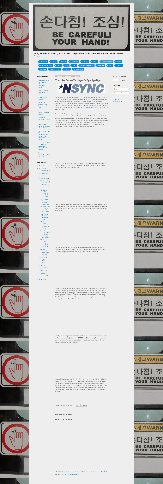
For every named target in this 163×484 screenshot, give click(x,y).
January (43, 276)
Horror (58, 65)
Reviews (43, 69)
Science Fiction (55, 69)
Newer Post (59, 471)
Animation (43, 62)
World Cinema (78, 69)
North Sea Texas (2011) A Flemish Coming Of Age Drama (45, 234)
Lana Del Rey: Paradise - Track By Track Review (44, 126)
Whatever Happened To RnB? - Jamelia (44, 119)
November (44, 173)
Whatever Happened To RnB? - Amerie (44, 154)
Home (82, 471)
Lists (74, 65)
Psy (84, 107)
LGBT (66, 65)
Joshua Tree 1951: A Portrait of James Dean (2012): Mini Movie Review (44, 146)
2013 (40, 168)
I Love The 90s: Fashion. (43, 98)
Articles (63, 62)
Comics (95, 62)
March (43, 270)
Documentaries (107, 62)
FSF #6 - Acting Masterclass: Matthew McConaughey (45, 184)
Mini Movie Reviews (87, 65)
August (43, 257)
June (42, 262)
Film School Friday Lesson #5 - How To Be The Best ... (44, 193)
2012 (40, 279)
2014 (40, 166)
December (44, 170)
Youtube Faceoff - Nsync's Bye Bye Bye (45, 251)
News (110, 65)
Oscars (119, 65)
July (42, 260)
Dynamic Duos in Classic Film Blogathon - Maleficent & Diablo (43, 84)
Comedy (85, 62)
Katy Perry (97, 107)
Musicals (101, 65)
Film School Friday (46, 65)
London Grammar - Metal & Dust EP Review (44, 112)
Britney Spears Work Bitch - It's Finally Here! (44, 216)
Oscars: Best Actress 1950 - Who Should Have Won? (44, 105)
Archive (54, 62)
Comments (118, 93)
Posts (116, 89)
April (42, 268)
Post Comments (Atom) (71, 474)
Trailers (67, 69)
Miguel (88, 107)
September (44, 178)
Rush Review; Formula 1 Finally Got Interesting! (44, 201)
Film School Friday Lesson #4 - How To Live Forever (44, 225)
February (43, 273)
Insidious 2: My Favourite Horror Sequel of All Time (45, 209)
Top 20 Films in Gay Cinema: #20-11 (43, 92)
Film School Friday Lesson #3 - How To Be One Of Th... (44, 243)
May (42, 265)
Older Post (104, 471)
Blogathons (74, 62)
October (43, 176)
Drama (118, 62)
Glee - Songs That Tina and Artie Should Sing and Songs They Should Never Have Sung (44, 135)
